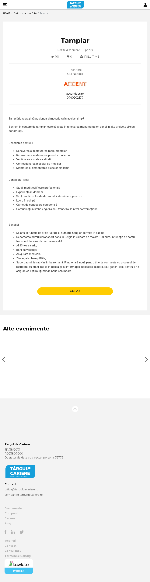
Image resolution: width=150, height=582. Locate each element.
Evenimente (13, 508)
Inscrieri (10, 540)
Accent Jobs (30, 13)
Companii (11, 513)
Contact (10, 545)
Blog (8, 523)
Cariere (17, 13)
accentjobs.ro (75, 93)
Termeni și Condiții (18, 556)
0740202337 (75, 97)
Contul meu (13, 551)
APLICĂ (75, 291)
